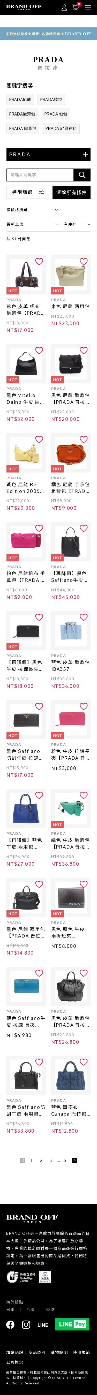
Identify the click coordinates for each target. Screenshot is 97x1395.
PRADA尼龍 (20, 99)
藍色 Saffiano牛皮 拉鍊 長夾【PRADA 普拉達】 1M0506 (26, 1021)
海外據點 (14, 1302)
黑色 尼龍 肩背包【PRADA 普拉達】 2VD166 (70, 399)
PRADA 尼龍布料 (61, 128)
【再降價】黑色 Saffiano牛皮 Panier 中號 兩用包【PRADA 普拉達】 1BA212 (71, 577)
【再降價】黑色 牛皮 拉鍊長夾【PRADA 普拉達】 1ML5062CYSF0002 (25, 666)
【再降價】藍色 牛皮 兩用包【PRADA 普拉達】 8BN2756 (24, 843)
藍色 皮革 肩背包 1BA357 (70, 665)
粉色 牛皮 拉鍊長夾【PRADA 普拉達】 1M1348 (71, 754)
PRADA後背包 (22, 114)
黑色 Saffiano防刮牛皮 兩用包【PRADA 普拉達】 (26, 1110)
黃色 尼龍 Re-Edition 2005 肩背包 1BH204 (24, 488)
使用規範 (81, 1352)
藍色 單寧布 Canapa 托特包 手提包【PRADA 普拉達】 (70, 1110)
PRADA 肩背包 (22, 128)
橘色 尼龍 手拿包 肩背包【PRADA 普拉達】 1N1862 (71, 488)
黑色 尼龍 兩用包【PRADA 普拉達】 (25, 933)
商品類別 (37, 1352)
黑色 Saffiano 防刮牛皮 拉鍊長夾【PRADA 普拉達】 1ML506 (26, 754)
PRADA (13, 299)
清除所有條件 (71, 192)
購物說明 (59, 1352)
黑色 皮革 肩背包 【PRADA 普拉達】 (70, 1021)
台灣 (30, 1309)
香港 (50, 1309)
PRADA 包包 (55, 114)
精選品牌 (14, 1352)
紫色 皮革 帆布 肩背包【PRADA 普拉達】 (25, 310)
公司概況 (14, 1362)
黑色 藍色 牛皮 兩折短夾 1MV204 (68, 933)
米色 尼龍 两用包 (70, 306)
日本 (10, 1309)
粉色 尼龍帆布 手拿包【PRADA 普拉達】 (26, 577)
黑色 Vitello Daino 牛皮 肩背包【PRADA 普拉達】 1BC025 (26, 399)
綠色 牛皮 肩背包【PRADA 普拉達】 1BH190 (70, 843)
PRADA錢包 (51, 99)
